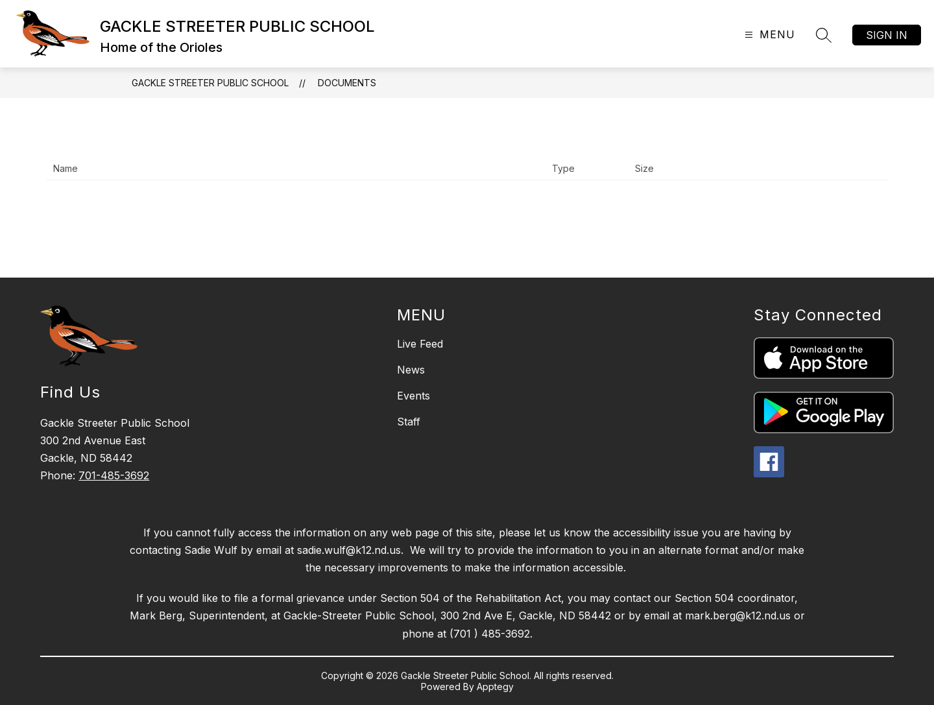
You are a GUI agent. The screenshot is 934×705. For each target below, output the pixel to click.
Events (413, 395)
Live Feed (420, 343)
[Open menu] (768, 35)
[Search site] (824, 35)
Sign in (886, 35)
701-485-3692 (113, 475)
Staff (408, 421)
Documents (347, 82)
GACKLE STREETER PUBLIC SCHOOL (210, 82)
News (411, 369)
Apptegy (495, 686)
